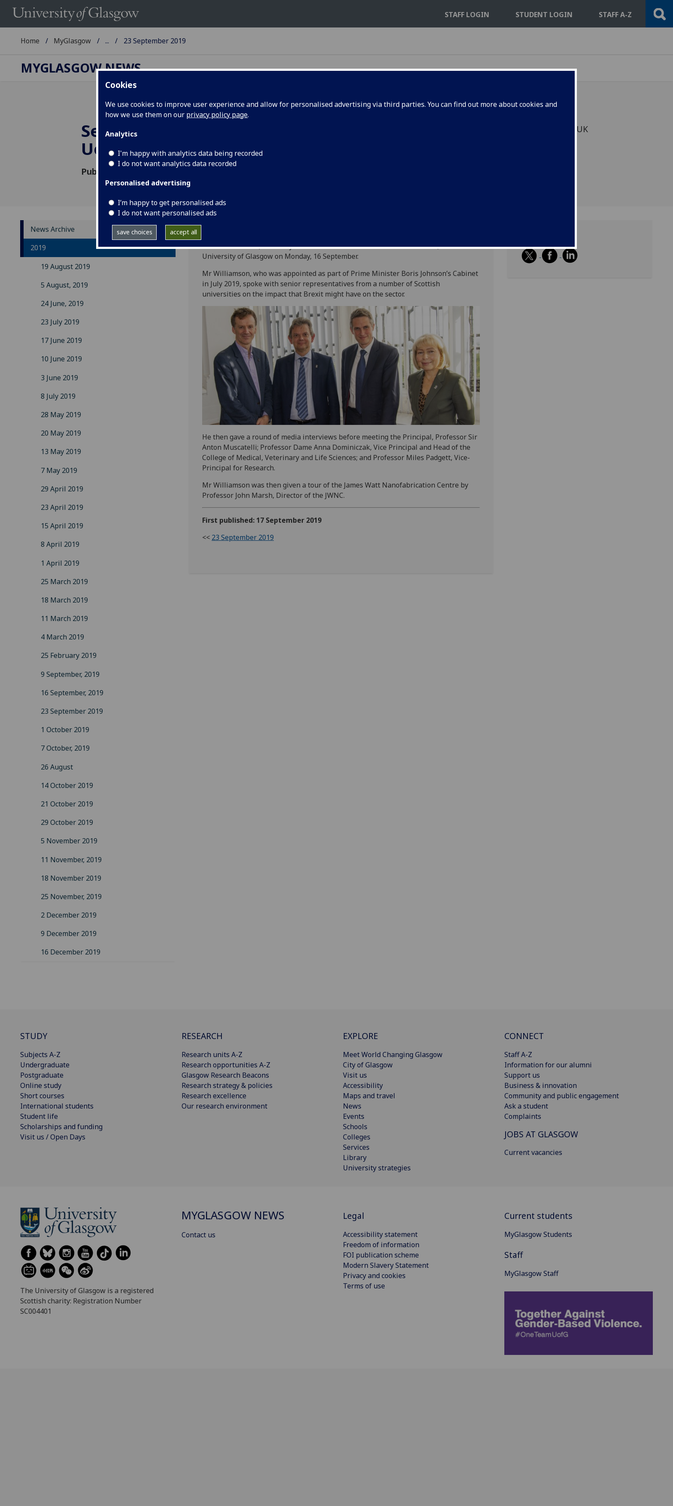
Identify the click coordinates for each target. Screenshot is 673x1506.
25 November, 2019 (71, 896)
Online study (40, 1085)
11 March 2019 (64, 618)
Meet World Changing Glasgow (393, 1054)
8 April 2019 (60, 544)
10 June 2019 (61, 359)
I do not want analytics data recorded (177, 163)
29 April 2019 (62, 489)
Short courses (42, 1095)
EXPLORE (360, 1036)
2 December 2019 (69, 915)
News (352, 1106)
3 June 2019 (59, 377)
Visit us (355, 1075)
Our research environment (224, 1106)
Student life (39, 1116)
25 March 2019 (64, 581)
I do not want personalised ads (167, 213)
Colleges (356, 1137)
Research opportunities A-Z (226, 1065)
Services (356, 1147)
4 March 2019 (62, 637)
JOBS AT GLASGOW (541, 1134)
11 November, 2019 (71, 859)
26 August (57, 767)
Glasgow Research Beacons (225, 1075)
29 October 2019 (67, 822)
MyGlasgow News (134, 40)
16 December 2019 (70, 952)
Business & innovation (540, 1085)
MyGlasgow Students (538, 1234)
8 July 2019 (58, 396)
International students (57, 1106)
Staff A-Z (518, 1054)
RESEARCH (202, 1036)
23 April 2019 (62, 507)
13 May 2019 (61, 451)
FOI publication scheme (381, 1255)
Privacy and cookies (374, 1275)
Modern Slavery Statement (386, 1265)
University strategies (377, 1168)
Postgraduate (42, 1075)
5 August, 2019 (64, 285)
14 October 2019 (67, 785)
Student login (544, 14)
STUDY (33, 1036)
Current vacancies (533, 1152)
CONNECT (524, 1036)
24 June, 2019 (62, 303)
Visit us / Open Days (52, 1137)
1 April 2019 (60, 563)
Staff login (467, 14)
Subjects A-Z (40, 1054)
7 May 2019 (59, 470)
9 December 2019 (69, 933)
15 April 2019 (62, 525)
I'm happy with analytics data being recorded (190, 153)
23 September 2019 (72, 711)
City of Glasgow (368, 1065)
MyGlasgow (72, 40)
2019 (38, 247)
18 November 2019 (71, 878)
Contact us (198, 1234)
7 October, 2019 (65, 748)
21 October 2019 (67, 804)
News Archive (52, 229)
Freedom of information (381, 1244)
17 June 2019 (61, 340)
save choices (134, 232)
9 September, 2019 (70, 674)
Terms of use (364, 1286)
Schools (355, 1126)
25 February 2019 (69, 655)
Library (355, 1157)
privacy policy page (217, 114)
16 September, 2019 (72, 692)
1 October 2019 (65, 729)
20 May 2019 (61, 433)
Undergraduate (45, 1065)
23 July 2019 (60, 322)
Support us (522, 1075)
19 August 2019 (65, 266)
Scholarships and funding (61, 1126)
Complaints (522, 1116)
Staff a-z (615, 14)
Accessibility (363, 1085)
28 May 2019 (61, 414)
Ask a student (526, 1106)
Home (30, 40)
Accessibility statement (380, 1234)
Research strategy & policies (227, 1085)
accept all (183, 232)
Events (353, 1116)
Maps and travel (369, 1095)
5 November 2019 (69, 840)
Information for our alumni (548, 1065)
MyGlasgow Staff (531, 1273)
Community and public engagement (561, 1095)
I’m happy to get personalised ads (172, 202)
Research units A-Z (212, 1054)
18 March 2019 (64, 600)
